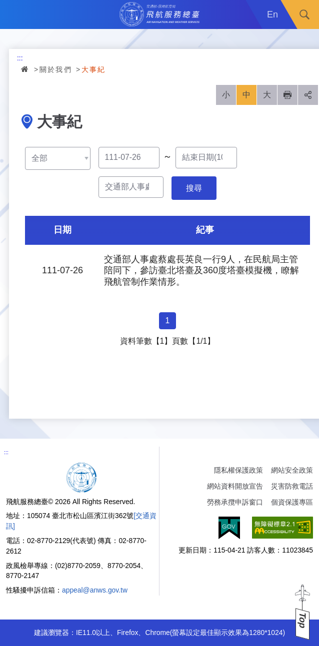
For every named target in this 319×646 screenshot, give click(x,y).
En (272, 14)
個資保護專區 (292, 502)
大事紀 (94, 69)
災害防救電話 (292, 486)
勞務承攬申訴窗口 (235, 502)
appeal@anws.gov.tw (95, 590)
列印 (288, 95)
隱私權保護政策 (238, 470)
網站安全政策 (292, 470)
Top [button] (303, 620)
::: (20, 58)
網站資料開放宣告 (235, 486)
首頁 (25, 69)
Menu (14, 14)
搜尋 (304, 14)
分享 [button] (308, 95)
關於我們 (56, 69)
